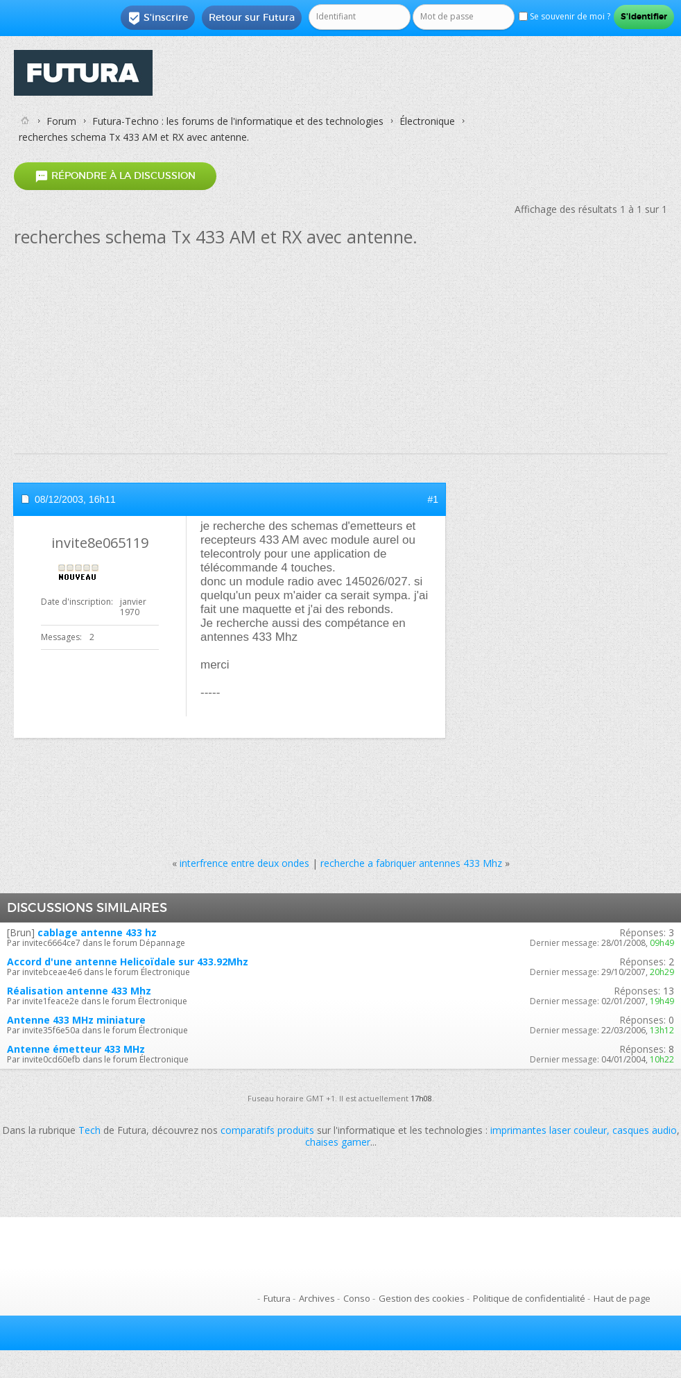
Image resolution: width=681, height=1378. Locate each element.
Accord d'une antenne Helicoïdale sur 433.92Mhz (127, 961)
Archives (317, 1298)
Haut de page (622, 1298)
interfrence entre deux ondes (244, 863)
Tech (89, 1130)
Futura (277, 1298)
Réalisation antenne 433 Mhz (79, 990)
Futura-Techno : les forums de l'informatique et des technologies (237, 121)
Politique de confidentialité (529, 1298)
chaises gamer (337, 1141)
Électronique (427, 121)
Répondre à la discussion (115, 176)
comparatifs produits (267, 1130)
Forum (61, 121)
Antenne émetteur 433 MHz (76, 1049)
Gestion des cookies (422, 1298)
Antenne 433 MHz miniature (76, 1019)
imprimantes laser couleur (548, 1130)
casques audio (644, 1130)
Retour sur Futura (252, 17)
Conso (356, 1298)
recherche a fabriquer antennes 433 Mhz (411, 863)
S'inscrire (158, 18)
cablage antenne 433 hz (97, 932)
